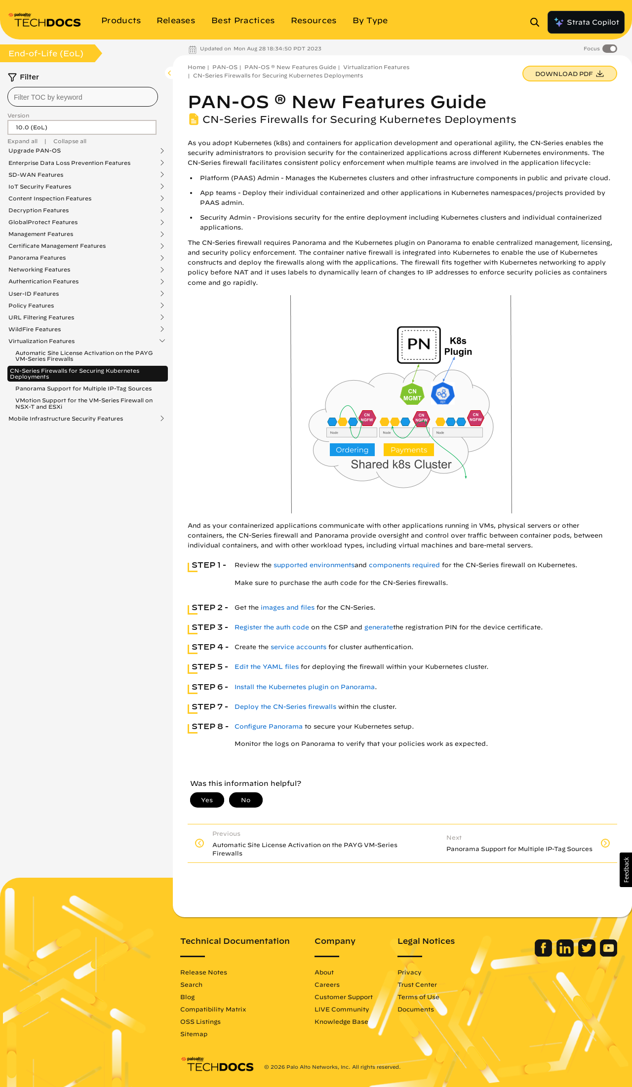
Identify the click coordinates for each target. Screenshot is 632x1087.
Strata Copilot (586, 22)
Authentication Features (43, 281)
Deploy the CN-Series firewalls (285, 706)
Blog (187, 996)
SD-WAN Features (35, 175)
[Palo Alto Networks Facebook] (544, 954)
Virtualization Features (41, 341)
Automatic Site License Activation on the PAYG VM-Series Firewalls (84, 355)
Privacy (409, 972)
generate (378, 627)
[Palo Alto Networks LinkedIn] (566, 954)
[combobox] (82, 97)
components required (404, 565)
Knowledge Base (341, 1021)
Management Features (40, 234)
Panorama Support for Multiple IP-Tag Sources (83, 388)
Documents (415, 1009)
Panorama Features (37, 258)
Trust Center (417, 984)
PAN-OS (224, 67)
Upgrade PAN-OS (34, 151)
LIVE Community (342, 1009)
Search (191, 984)
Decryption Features (38, 210)
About (324, 972)
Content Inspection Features (49, 198)
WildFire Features (34, 329)
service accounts (298, 647)
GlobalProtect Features (43, 222)
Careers (327, 984)
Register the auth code (272, 627)
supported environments (314, 565)
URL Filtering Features (41, 317)
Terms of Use (418, 996)
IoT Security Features (39, 187)
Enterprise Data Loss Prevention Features (69, 163)
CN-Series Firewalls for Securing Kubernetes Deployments (74, 373)
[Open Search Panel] (537, 22)
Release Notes (203, 972)
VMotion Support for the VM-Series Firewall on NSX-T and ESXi (84, 403)
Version (18, 115)
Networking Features (39, 269)
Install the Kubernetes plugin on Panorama (305, 687)
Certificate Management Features (57, 246)
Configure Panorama (269, 726)
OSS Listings (200, 1021)
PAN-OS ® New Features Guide (290, 67)
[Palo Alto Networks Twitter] (587, 954)
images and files (288, 607)
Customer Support (344, 996)
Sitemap (193, 1033)
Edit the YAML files (267, 666)
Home (196, 67)
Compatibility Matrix (213, 1009)
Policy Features (31, 306)
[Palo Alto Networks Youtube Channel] (608, 954)
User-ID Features (33, 294)
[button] (626, 870)
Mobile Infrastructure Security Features (65, 419)
